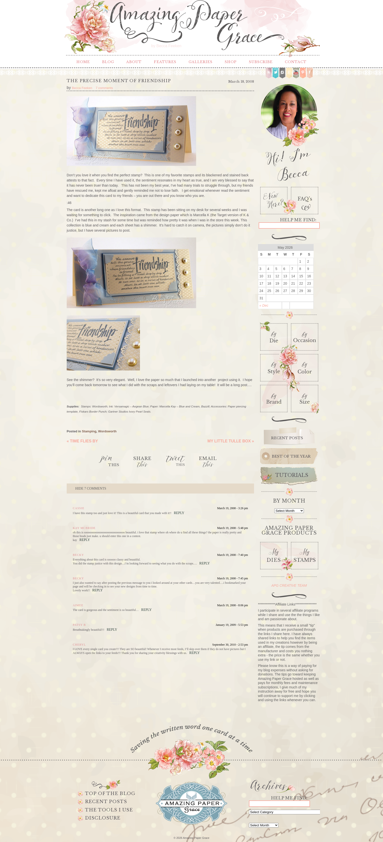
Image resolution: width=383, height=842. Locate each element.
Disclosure (102, 818)
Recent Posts (106, 801)
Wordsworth (107, 431)
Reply (179, 513)
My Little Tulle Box (230, 441)
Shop (231, 62)
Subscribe (261, 62)
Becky (78, 555)
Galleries (201, 62)
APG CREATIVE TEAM (289, 585)
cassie (78, 508)
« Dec (263, 305)
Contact (296, 62)
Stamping (89, 431)
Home (83, 62)
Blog (108, 62)
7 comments (90, 488)
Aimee (78, 605)
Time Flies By (82, 441)
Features (165, 62)
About (134, 62)
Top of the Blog (110, 793)
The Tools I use (109, 810)
